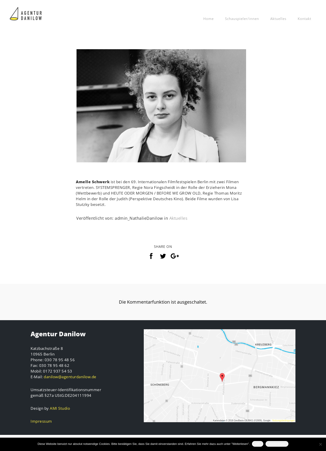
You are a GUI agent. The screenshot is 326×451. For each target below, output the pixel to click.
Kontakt (304, 18)
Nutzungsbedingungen (283, 428)
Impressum (41, 428)
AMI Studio (60, 415)
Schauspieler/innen (242, 18)
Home (208, 18)
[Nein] (320, 444)
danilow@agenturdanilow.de (70, 384)
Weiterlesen (277, 444)
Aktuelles (278, 18)
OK (258, 444)
